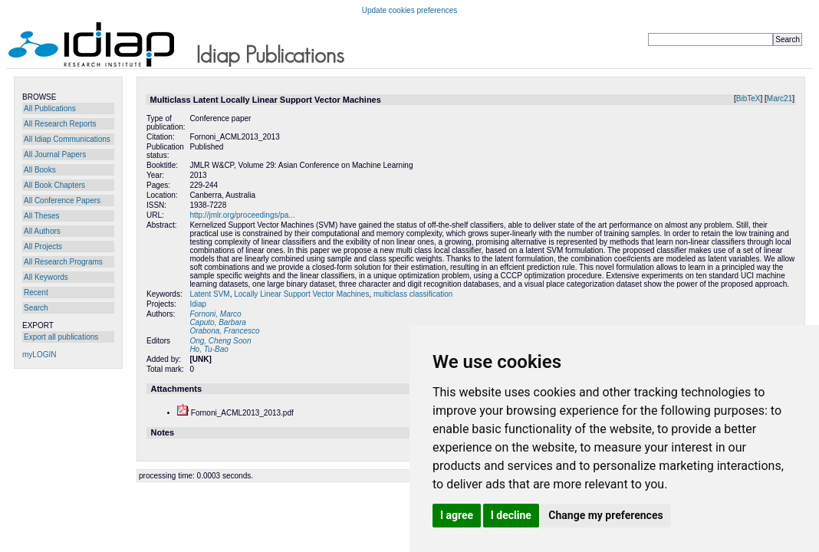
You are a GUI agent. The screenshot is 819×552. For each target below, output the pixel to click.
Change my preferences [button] (605, 515)
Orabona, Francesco (224, 331)
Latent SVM (209, 294)
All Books (40, 170)
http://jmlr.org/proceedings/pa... (241, 215)
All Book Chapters (54, 185)
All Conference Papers (62, 200)
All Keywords (46, 277)
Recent (36, 292)
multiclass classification (412, 294)
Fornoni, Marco (215, 314)
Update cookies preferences (410, 10)
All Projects (43, 246)
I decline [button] (511, 515)
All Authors (42, 231)
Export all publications (61, 337)
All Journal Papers (55, 154)
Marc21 (779, 98)
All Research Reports (60, 124)
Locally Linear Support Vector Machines (301, 294)
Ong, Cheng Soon (220, 341)
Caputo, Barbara (217, 322)
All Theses (42, 216)
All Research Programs (63, 262)
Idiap (197, 304)
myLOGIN (39, 354)
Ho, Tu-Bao (208, 349)
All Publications (50, 108)
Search (36, 308)
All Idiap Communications (67, 139)
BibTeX (748, 98)
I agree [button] (456, 515)
